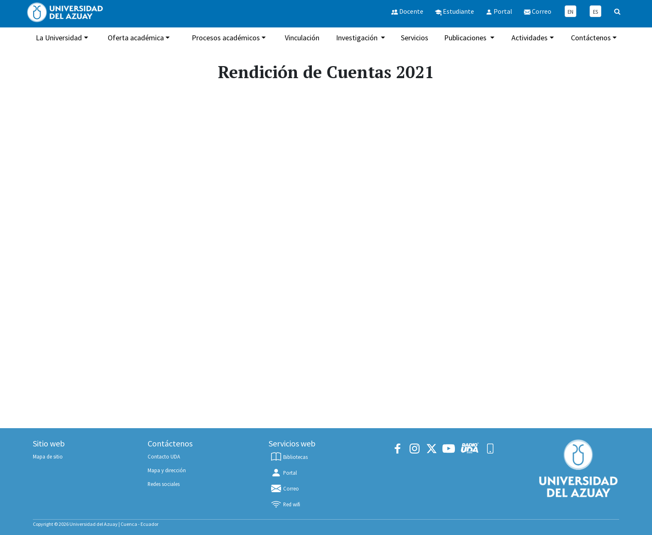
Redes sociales (164, 484)
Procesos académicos (226, 37)
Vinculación (302, 37)
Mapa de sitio (48, 456)
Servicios (414, 37)
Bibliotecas (289, 457)
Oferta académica (136, 37)
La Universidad (59, 37)
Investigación (357, 37)
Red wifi (285, 504)
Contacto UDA (164, 456)
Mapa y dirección (167, 470)
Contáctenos (591, 37)
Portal (283, 472)
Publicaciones (466, 37)
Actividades (529, 37)
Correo (284, 488)
